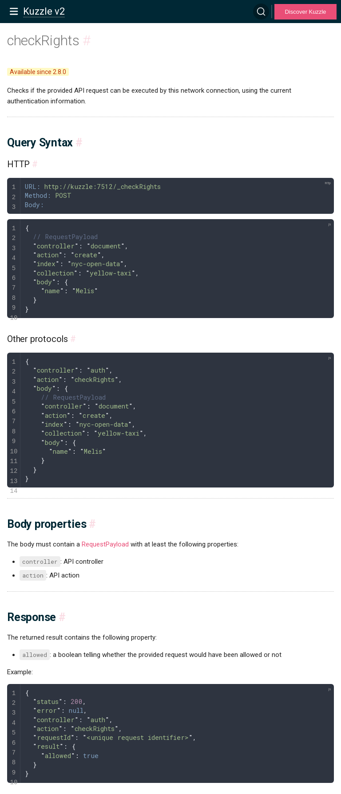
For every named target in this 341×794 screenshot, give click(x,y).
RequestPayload (105, 544)
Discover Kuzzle (305, 11)
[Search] (261, 12)
